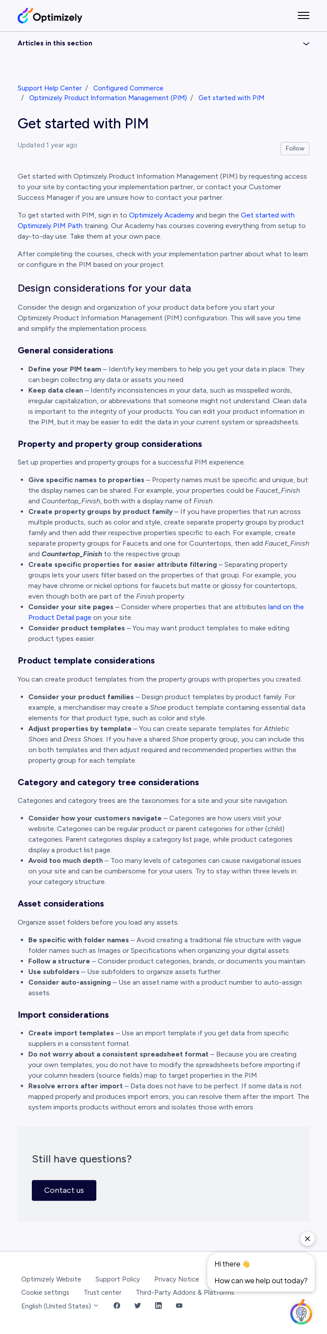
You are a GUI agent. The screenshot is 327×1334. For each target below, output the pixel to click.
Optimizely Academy (161, 215)
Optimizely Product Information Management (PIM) (108, 98)
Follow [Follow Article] (295, 148)
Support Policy (117, 1279)
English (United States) (60, 1306)
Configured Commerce (128, 88)
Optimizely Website (51, 1279)
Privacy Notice (176, 1279)
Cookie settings (45, 1293)
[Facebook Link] (116, 1306)
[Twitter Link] (137, 1306)
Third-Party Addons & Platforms (185, 1293)
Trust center (103, 1293)
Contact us (64, 1190)
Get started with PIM (231, 98)
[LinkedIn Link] (158, 1306)
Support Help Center (50, 88)
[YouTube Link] (179, 1306)
